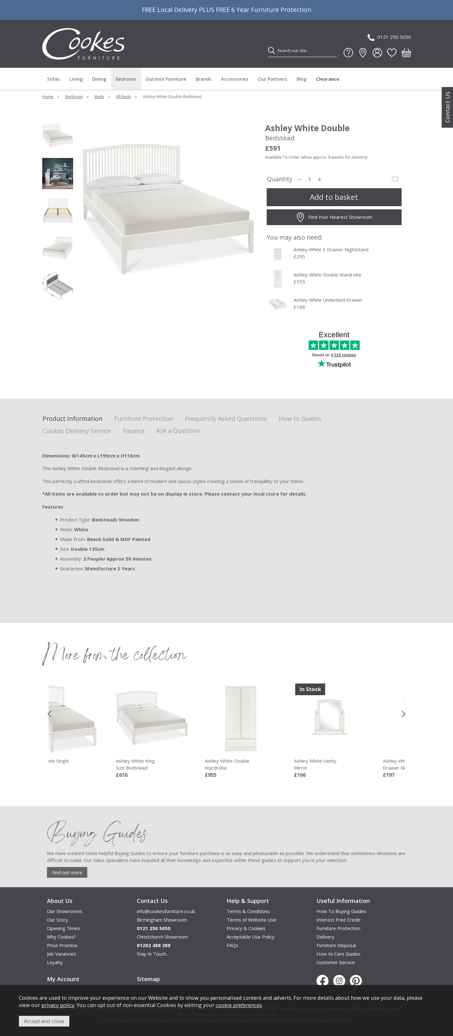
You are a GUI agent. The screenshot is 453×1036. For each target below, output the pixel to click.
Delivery (325, 937)
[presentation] (49, 714)
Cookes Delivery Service (77, 431)
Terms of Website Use (251, 920)
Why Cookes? (61, 937)
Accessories (234, 79)
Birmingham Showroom (162, 920)
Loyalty (55, 962)
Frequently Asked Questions (226, 419)
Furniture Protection (143, 419)
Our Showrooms (64, 911)
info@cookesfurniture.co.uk (166, 911)
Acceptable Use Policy (251, 937)
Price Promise (62, 945)
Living (76, 79)
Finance (134, 431)
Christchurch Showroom (162, 937)
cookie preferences (239, 1005)
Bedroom (126, 79)
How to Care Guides (339, 954)
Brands (204, 79)
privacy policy (57, 1005)
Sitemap (148, 979)
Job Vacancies (61, 954)
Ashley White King (178, 764)
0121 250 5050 (389, 37)
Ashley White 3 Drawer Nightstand (331, 249)
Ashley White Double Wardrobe (327, 274)
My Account (63, 979)
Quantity (280, 179)
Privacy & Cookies (246, 928)
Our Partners (272, 79)
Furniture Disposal (336, 945)
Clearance (327, 79)
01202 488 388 (154, 945)
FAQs (232, 945)
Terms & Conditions (248, 911)
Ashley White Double (267, 764)
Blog (301, 79)
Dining (99, 79)
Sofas (53, 79)
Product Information (72, 419)
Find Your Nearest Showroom (334, 217)
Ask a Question (178, 430)
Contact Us (447, 107)
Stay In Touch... (153, 954)
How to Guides (300, 419)
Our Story (57, 920)
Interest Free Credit (338, 920)
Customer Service (336, 962)
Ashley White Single (89, 764)
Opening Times (63, 928)
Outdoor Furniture (166, 79)
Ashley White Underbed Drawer (328, 300)
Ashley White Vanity (356, 764)
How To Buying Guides (341, 911)
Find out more (67, 872)
